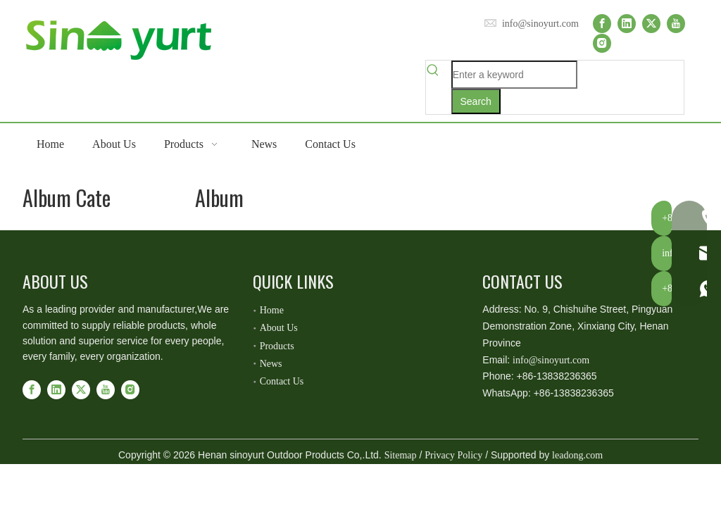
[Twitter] (651, 23)
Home (272, 310)
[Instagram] (602, 42)
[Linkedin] (626, 23)
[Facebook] (602, 23)
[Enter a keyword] (514, 75)
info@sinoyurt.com (540, 23)
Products (277, 346)
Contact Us (282, 381)
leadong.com (577, 455)
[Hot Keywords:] (476, 101)
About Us (279, 328)
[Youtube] (676, 23)
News (271, 363)
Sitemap (400, 455)
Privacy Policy (453, 455)
